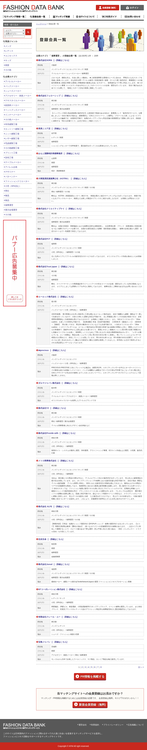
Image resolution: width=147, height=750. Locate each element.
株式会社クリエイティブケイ (59, 208)
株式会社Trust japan (56, 266)
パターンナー (11, 176)
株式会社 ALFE (53, 506)
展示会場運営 (11, 210)
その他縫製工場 (12, 148)
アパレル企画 (11, 167)
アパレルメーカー (13, 81)
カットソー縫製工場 (14, 129)
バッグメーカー (12, 86)
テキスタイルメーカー (15, 100)
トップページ (41, 24)
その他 (8, 70)
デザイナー (10, 172)
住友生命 (50, 539)
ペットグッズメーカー (15, 110)
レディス (9, 51)
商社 (7, 191)
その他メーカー (12, 119)
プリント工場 (11, 153)
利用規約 (95, 725)
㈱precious (52, 350)
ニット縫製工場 (12, 134)
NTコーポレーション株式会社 (60, 589)
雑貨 (7, 65)
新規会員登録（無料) (92, 704)
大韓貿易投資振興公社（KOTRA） (62, 178)
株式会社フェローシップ (57, 96)
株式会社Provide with (56, 433)
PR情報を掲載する (92, 676)
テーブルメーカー (13, 162)
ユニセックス (11, 55)
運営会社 (83, 725)
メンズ (8, 46)
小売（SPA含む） (13, 186)
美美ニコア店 (52, 128)
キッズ (8, 60)
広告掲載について (136, 725)
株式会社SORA (53, 60)
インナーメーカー (13, 115)
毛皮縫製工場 (11, 143)
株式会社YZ (52, 408)
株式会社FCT (52, 239)
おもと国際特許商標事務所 (58, 153)
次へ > (141, 667)
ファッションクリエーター (17, 181)
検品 (7, 200)
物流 (7, 195)
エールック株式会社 (55, 297)
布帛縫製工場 (11, 124)
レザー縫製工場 (12, 138)
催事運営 (9, 205)
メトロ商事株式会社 (55, 461)
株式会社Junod (53, 564)
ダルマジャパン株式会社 (57, 383)
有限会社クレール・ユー (57, 617)
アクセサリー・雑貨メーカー (18, 96)
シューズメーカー (13, 91)
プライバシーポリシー (113, 725)
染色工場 (9, 157)
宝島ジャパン (52, 642)
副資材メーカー (12, 105)
